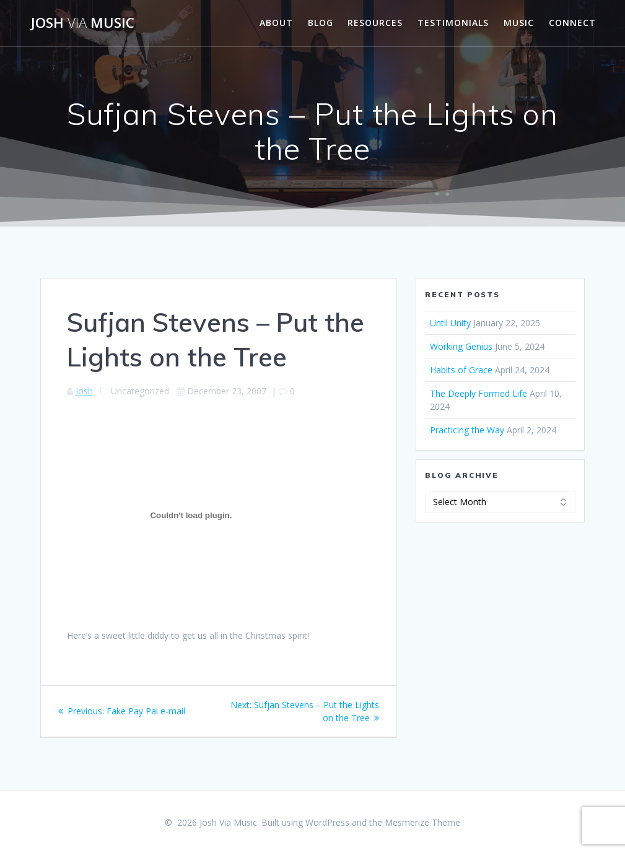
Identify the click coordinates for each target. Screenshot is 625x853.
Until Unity (450, 323)
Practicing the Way (467, 430)
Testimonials (453, 22)
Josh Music (82, 23)
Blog (320, 22)
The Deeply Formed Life (478, 393)
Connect (572, 22)
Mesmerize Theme (422, 822)
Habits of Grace (461, 370)
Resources (375, 22)
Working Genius (461, 346)
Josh (84, 391)
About (276, 22)
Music (519, 22)
